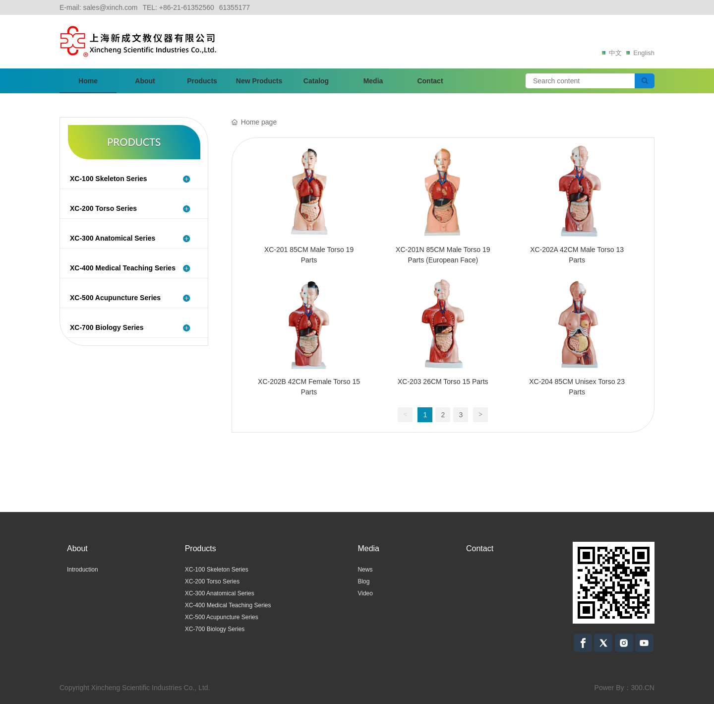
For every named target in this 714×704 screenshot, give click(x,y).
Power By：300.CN (624, 688)
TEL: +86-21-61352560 (178, 7)
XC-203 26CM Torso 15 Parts (443, 381)
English (638, 53)
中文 (611, 53)
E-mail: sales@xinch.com (98, 7)
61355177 (234, 7)
